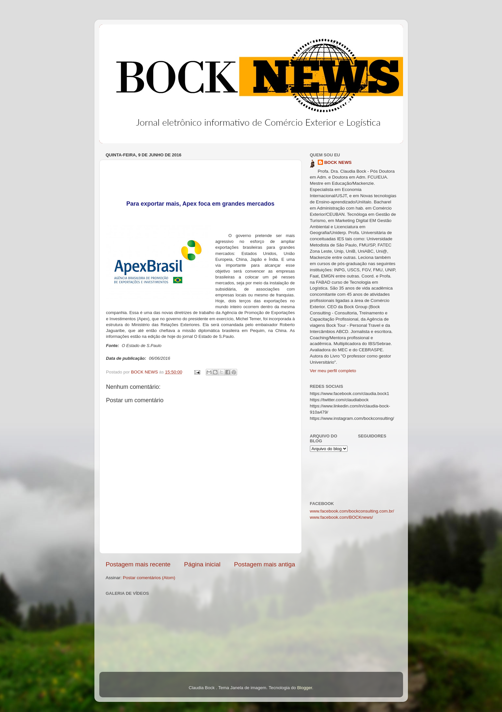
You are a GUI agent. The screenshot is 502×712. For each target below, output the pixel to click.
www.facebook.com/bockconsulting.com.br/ (352, 511)
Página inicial (202, 564)
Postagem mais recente (138, 564)
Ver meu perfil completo (333, 370)
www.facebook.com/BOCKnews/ (341, 517)
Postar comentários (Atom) (149, 577)
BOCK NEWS (338, 162)
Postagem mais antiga (264, 564)
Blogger (304, 687)
